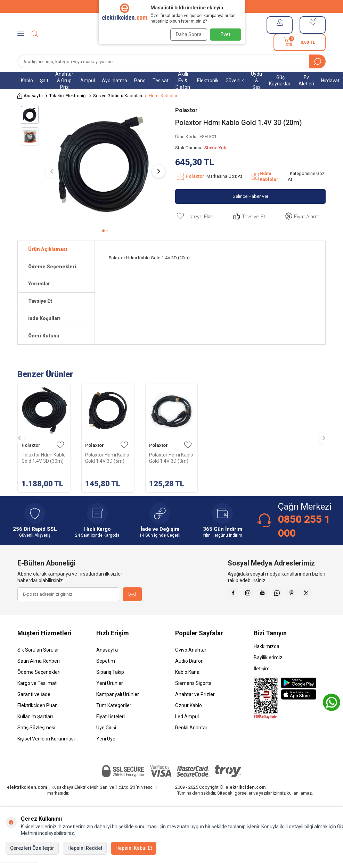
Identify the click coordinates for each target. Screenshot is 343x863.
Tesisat (161, 80)
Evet (225, 34)
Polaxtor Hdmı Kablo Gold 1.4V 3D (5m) (107, 458)
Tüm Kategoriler (113, 723)
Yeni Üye (105, 756)
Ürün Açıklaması (47, 249)
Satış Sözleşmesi (36, 745)
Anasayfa (30, 96)
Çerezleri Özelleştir (32, 848)
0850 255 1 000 (304, 526)
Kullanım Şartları (35, 734)
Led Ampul (187, 734)
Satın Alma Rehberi (38, 678)
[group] (105, 165)
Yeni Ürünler (109, 700)
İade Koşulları (44, 318)
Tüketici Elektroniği (68, 95)
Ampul (87, 80)
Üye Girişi (106, 745)
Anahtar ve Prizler (195, 711)
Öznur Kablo (188, 723)
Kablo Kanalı (188, 689)
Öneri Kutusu (43, 335)
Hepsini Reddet (84, 848)
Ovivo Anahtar (190, 667)
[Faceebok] (249, 594)
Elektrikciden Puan (37, 723)
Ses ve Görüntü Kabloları (117, 95)
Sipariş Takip (110, 689)
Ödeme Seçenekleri (52, 266)
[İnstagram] (266, 594)
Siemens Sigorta (193, 700)
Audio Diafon (189, 678)
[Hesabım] (280, 25)
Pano (140, 80)
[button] (103, 230)
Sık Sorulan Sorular (38, 667)
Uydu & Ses (256, 80)
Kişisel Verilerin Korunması (46, 756)
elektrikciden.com (27, 804)
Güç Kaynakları (280, 81)
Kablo (27, 80)
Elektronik (208, 80)
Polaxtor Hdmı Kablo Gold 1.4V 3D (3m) (171, 458)
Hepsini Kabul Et (133, 848)
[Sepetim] (299, 42)
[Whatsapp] (301, 594)
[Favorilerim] (313, 25)
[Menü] (20, 33)
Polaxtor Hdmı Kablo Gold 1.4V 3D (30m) (44, 458)
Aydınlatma (114, 80)
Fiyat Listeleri (110, 734)
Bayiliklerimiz (268, 675)
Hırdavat (330, 80)
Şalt (44, 80)
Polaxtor (186, 110)
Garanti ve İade (33, 711)
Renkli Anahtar (191, 745)
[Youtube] (284, 594)
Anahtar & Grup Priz (64, 80)
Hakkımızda (266, 664)
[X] (319, 612)
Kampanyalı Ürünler (117, 711)
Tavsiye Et (248, 216)
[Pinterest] (319, 594)
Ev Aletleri (306, 81)
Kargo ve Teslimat (37, 700)
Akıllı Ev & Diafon (182, 80)
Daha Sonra (186, 34)
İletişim (262, 686)
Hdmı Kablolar (163, 95)
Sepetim (105, 678)
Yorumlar (39, 283)
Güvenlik (235, 80)
